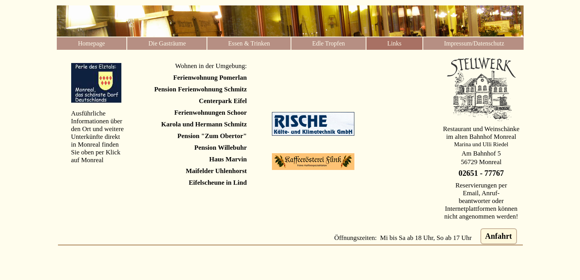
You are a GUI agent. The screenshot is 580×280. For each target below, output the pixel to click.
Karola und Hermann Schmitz (204, 124)
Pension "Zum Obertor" (212, 136)
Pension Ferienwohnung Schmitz (200, 89)
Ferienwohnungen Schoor (210, 112)
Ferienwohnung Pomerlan (210, 77)
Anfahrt (498, 236)
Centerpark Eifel (223, 101)
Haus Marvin (228, 159)
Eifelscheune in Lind (218, 182)
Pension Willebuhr (221, 147)
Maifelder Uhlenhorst (216, 171)
